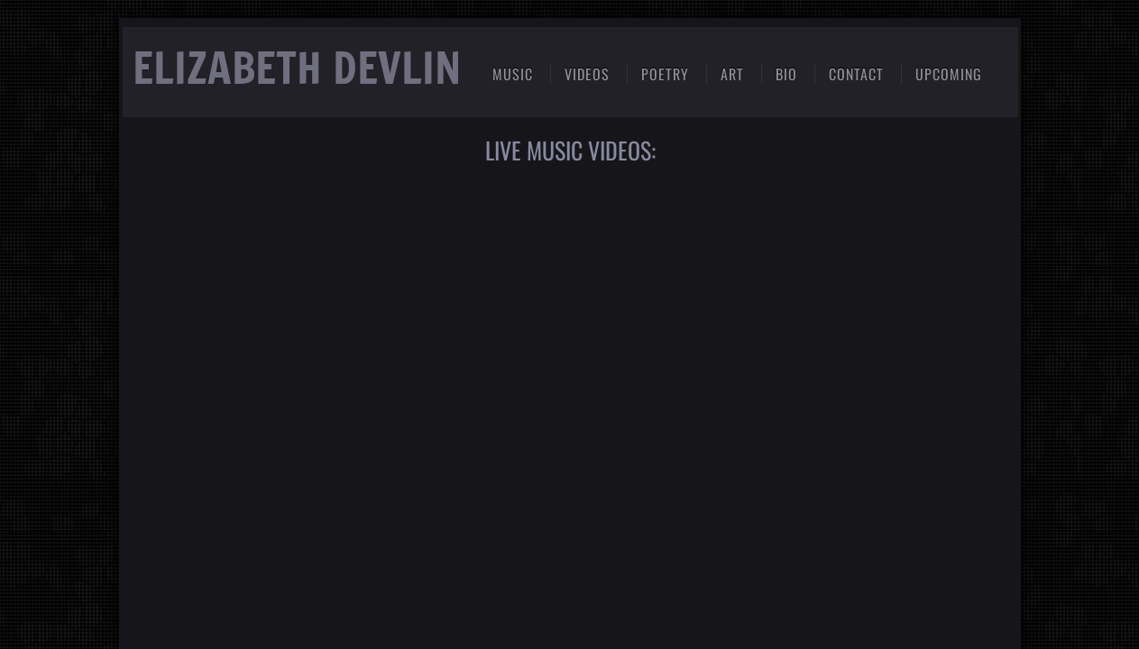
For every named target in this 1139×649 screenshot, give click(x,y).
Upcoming (948, 74)
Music (512, 74)
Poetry (665, 74)
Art (732, 74)
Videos (587, 74)
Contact (856, 74)
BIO (786, 74)
